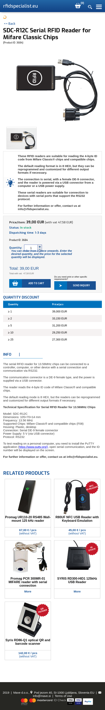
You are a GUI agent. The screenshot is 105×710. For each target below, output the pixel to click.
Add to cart (36, 283)
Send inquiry (81, 285)
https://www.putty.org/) (33, 446)
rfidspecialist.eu (20, 6)
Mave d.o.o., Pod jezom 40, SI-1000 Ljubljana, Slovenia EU (53, 692)
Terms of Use (63, 696)
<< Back (9, 24)
